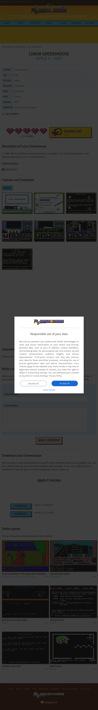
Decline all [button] (33, 383)
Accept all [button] (65, 383)
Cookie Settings (40, 375)
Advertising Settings (37, 372)
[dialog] (49, 355)
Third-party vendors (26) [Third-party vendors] (46, 357)
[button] (49, 389)
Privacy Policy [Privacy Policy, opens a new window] (55, 375)
